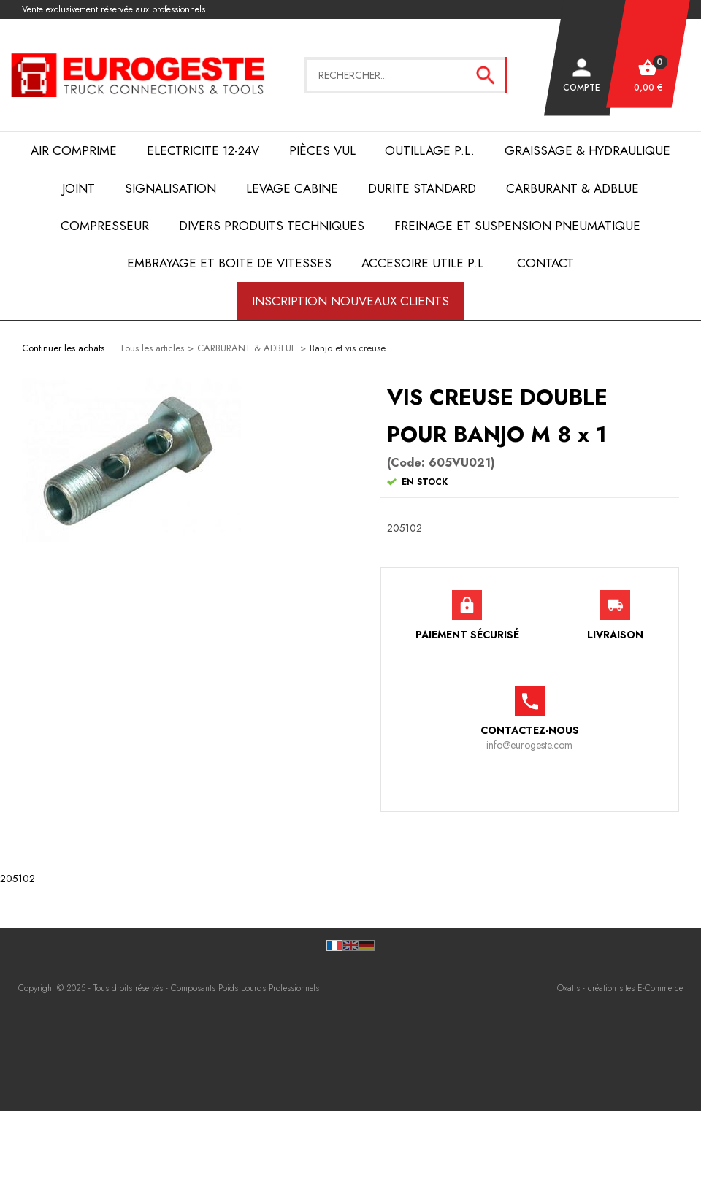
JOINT (78, 188)
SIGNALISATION (170, 188)
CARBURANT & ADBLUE (246, 348)
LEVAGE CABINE (292, 188)
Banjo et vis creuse (348, 348)
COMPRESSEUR (105, 225)
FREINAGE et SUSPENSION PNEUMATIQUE (517, 225)
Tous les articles (152, 348)
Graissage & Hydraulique (587, 150)
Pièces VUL (322, 150)
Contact (545, 263)
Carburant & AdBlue (572, 188)
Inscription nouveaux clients (350, 301)
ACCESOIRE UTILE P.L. (424, 263)
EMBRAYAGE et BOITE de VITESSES (229, 263)
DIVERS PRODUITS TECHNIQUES (271, 225)
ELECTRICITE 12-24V (203, 150)
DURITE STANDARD (422, 188)
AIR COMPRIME (74, 150)
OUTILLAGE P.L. (430, 150)
